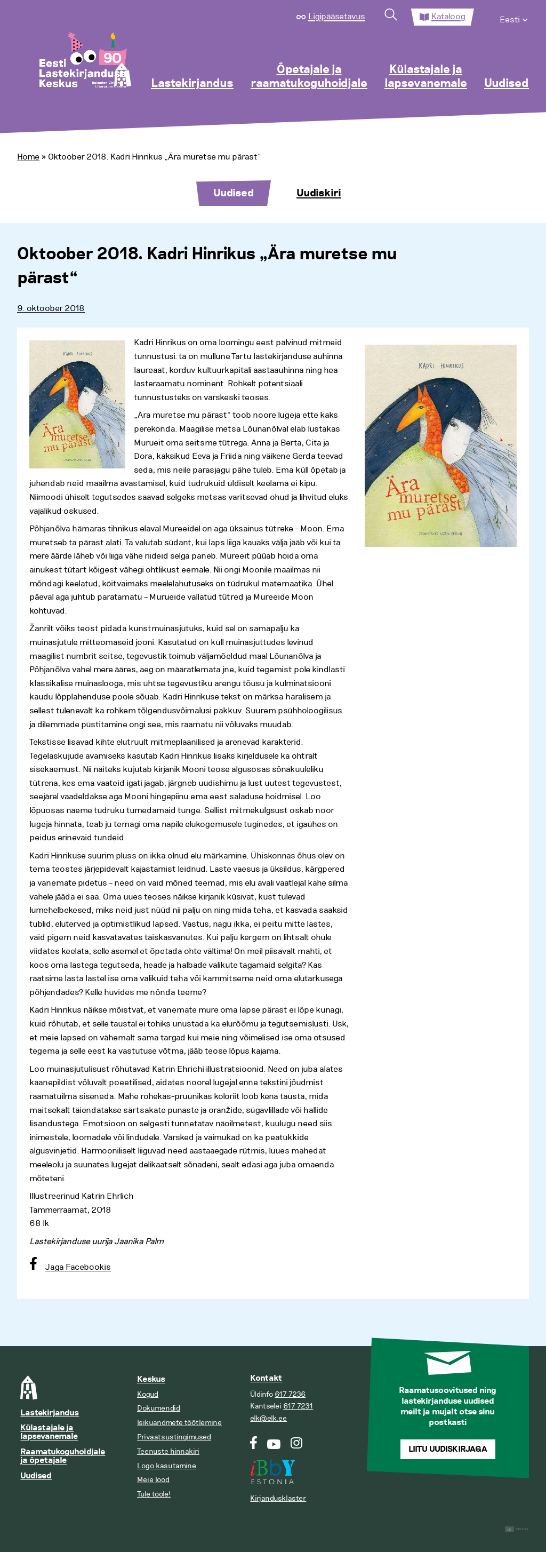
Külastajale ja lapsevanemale (425, 77)
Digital (517, 1529)
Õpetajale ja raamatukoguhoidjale (309, 77)
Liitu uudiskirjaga (447, 1449)
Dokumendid (158, 1408)
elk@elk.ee (268, 1418)
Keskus (151, 1379)
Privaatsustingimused (174, 1437)
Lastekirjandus (192, 84)
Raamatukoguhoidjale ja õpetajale (62, 1456)
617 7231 (298, 1406)
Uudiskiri (318, 193)
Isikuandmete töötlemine (179, 1422)
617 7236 (290, 1394)
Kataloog (448, 16)
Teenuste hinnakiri (168, 1451)
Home (28, 157)
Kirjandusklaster (278, 1498)
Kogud (147, 1394)
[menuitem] (514, 17)
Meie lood (153, 1479)
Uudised (506, 84)
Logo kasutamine (166, 1465)
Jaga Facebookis (78, 1267)
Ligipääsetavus (336, 16)
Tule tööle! (154, 1494)
